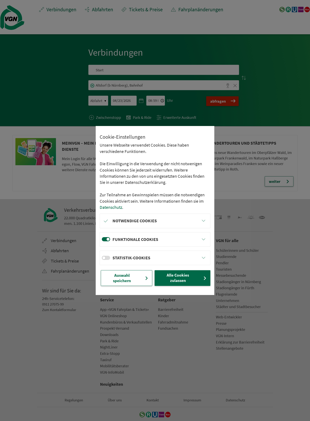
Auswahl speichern (130, 277)
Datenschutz (111, 207)
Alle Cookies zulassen (186, 277)
